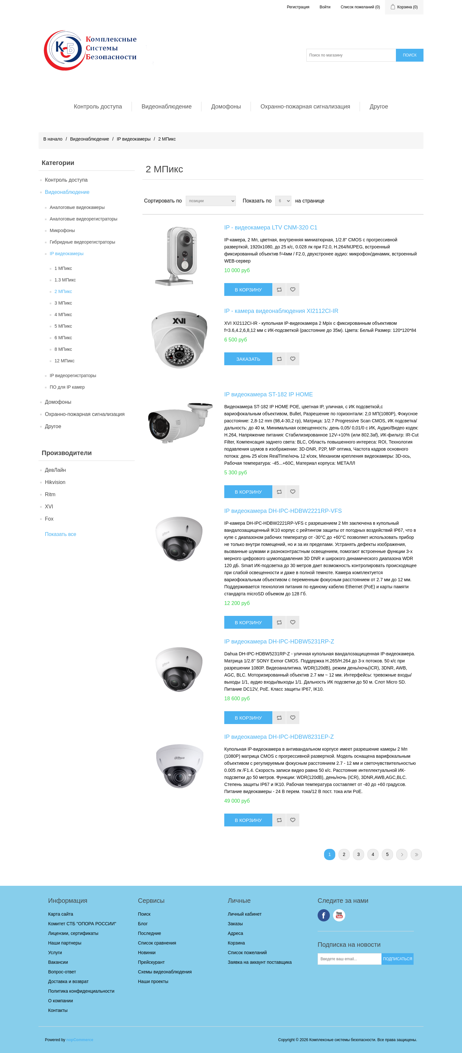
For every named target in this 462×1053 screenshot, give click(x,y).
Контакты (57, 1010)
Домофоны (226, 106)
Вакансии (58, 962)
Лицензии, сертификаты (73, 933)
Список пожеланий (247, 952)
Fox (49, 519)
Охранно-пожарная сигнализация (305, 106)
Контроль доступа (98, 106)
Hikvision (55, 482)
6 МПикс (63, 337)
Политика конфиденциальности (81, 991)
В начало (53, 139)
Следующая (401, 854)
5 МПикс (63, 326)
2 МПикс (63, 291)
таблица (406, 201)
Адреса (235, 933)
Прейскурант (151, 962)
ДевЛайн (55, 470)
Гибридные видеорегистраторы (82, 242)
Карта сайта (60, 914)
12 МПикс (64, 360)
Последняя (416, 854)
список (418, 201)
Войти (325, 7)
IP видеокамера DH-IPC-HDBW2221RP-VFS (283, 511)
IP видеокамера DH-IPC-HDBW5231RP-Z (279, 641)
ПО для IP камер (67, 387)
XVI (49, 506)
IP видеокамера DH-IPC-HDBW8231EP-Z (279, 737)
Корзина (236, 942)
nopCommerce (79, 1040)
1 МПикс (63, 268)
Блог (143, 923)
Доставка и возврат (68, 981)
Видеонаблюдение (166, 106)
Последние (149, 933)
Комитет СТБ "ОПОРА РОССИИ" (82, 923)
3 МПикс (63, 303)
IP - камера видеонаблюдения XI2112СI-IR (281, 311)
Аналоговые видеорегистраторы (83, 218)
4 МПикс (63, 314)
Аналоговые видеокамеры (77, 207)
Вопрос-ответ (62, 971)
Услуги (55, 952)
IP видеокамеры (133, 139)
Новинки (147, 952)
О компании (60, 1000)
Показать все (60, 534)
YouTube (339, 915)
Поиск (144, 914)
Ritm (50, 494)
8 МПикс (63, 349)
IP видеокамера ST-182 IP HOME (268, 394)
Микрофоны (62, 230)
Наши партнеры (64, 942)
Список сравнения (157, 942)
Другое (379, 106)
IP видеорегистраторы (73, 375)
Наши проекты (153, 981)
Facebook (324, 915)
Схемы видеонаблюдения (165, 971)
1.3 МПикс (65, 279)
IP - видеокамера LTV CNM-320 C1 (270, 227)
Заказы (235, 923)
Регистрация (298, 7)
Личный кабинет (244, 914)
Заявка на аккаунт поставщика (260, 962)
